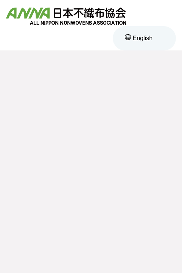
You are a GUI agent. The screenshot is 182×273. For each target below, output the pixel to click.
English (138, 38)
